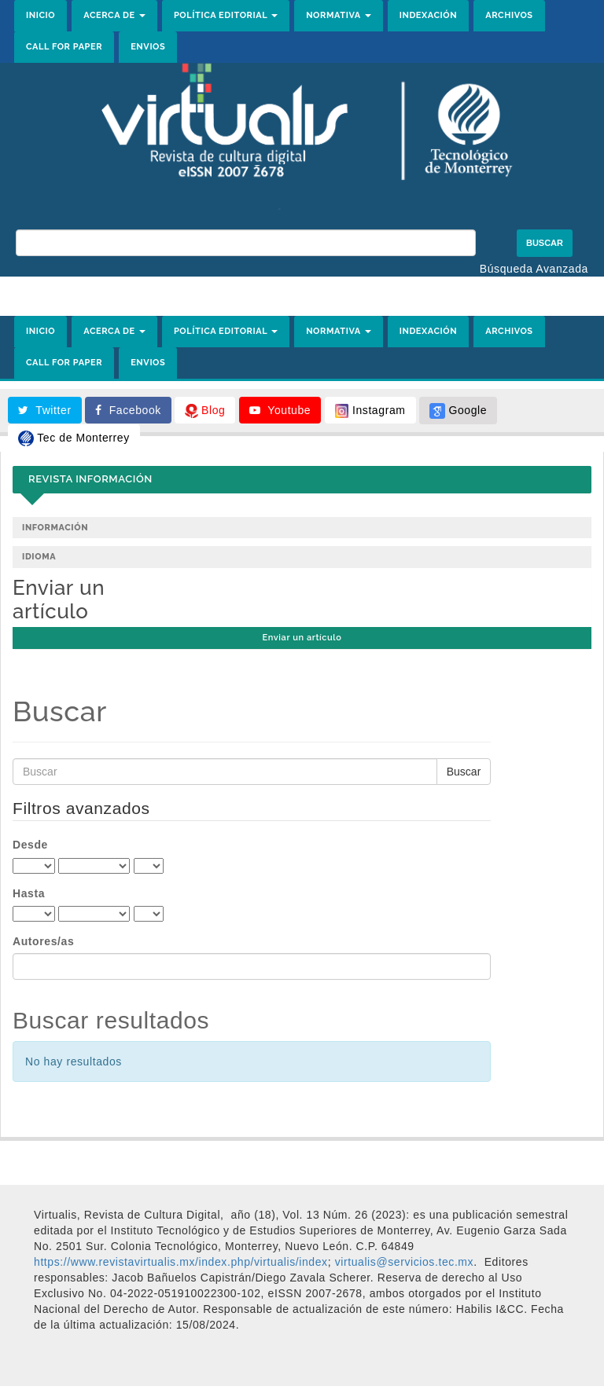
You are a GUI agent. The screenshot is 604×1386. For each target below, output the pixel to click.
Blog (205, 411)
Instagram (370, 411)
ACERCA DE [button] (114, 15)
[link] (404, 1262)
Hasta (29, 893)
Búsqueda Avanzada (534, 268)
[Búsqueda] (246, 242)
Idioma (39, 557)
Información (55, 527)
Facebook (128, 410)
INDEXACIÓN (429, 15)
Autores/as (43, 941)
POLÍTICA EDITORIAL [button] (226, 15)
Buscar (544, 243)
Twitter (45, 410)
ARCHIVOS (508, 15)
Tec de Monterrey (74, 438)
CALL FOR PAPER (64, 47)
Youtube (280, 410)
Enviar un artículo (302, 637)
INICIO (40, 15)
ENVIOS (148, 47)
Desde (30, 844)
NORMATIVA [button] (338, 15)
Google (458, 411)
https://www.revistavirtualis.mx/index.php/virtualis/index (181, 1262)
